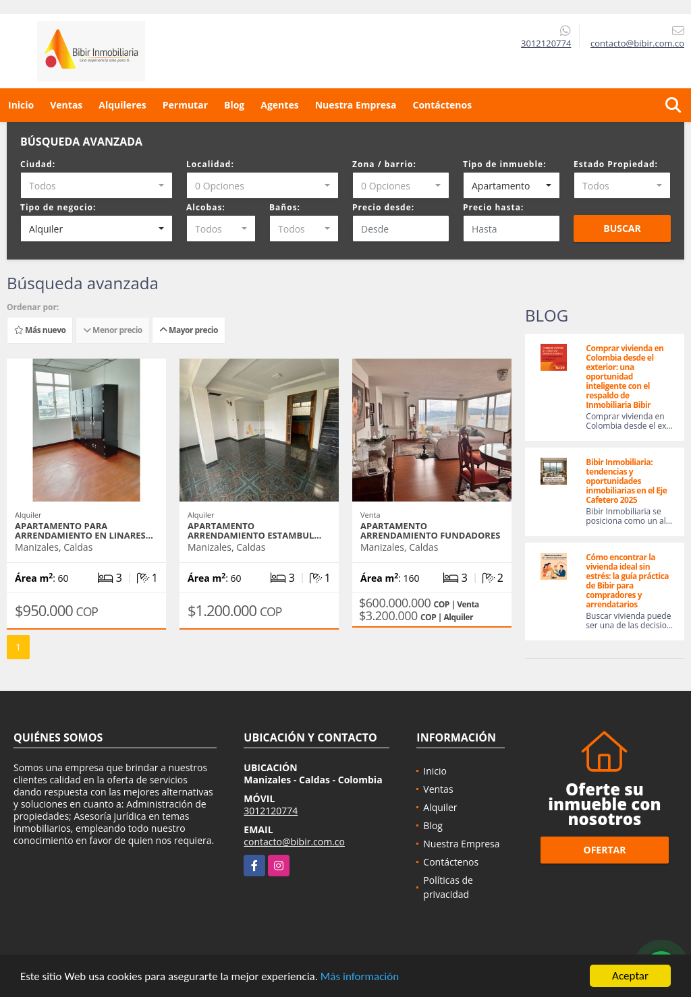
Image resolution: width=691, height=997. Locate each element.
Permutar (185, 104)
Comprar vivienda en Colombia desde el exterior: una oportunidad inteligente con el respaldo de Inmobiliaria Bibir (624, 376)
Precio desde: (383, 207)
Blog (234, 104)
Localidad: (210, 164)
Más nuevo (39, 330)
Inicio (21, 104)
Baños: (284, 207)
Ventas (66, 104)
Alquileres (122, 104)
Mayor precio (188, 330)
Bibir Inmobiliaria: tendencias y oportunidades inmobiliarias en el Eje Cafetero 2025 (626, 481)
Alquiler (440, 807)
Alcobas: (205, 207)
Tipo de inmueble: (505, 164)
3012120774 (546, 43)
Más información (360, 977)
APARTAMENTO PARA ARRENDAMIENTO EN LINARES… (84, 530)
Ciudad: (37, 164)
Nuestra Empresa (356, 104)
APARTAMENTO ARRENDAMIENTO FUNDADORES (430, 530)
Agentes (279, 104)
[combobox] (96, 185)
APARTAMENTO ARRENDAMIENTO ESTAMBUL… (254, 530)
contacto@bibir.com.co (294, 841)
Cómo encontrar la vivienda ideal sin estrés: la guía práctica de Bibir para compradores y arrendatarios (627, 580)
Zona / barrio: (384, 164)
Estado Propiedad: (616, 164)
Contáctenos (442, 104)
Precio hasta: (493, 207)
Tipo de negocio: (58, 207)
